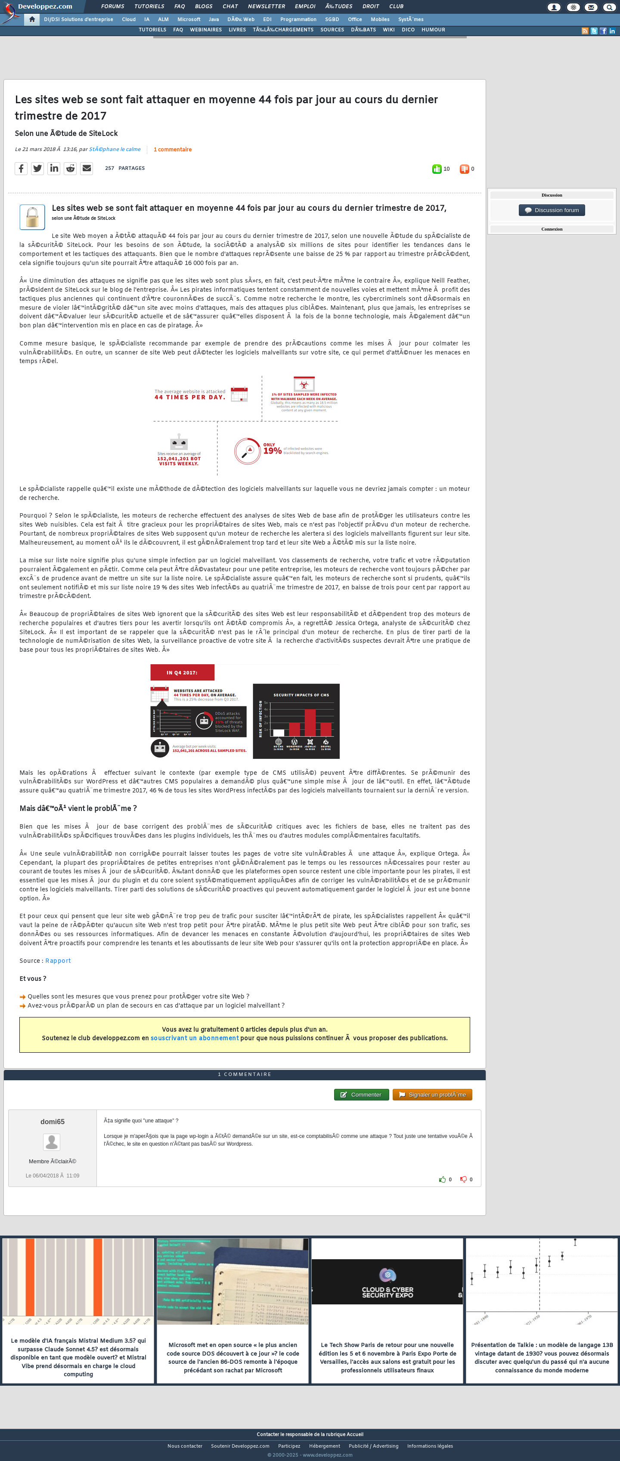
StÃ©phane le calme (114, 154)
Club (396, 6)
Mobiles (380, 20)
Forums (112, 6)
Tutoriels (149, 6)
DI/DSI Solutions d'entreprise (78, 20)
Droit (371, 6)
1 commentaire (173, 155)
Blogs (203, 6)
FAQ (180, 6)
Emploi (305, 6)
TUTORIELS (152, 30)
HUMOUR (433, 30)
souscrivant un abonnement (195, 1044)
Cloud (129, 20)
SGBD (332, 20)
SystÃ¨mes (411, 20)
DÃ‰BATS (363, 30)
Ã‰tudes (339, 6)
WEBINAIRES (206, 30)
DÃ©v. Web (240, 20)
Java (214, 20)
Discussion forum (552, 210)
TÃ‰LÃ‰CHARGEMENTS (283, 30)
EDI (267, 20)
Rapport (58, 967)
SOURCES (332, 30)
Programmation (298, 20)
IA (146, 20)
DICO (408, 30)
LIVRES (237, 30)
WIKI (389, 30)
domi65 (52, 1137)
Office (355, 20)
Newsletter (266, 6)
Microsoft (188, 20)
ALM (163, 20)
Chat (230, 6)
